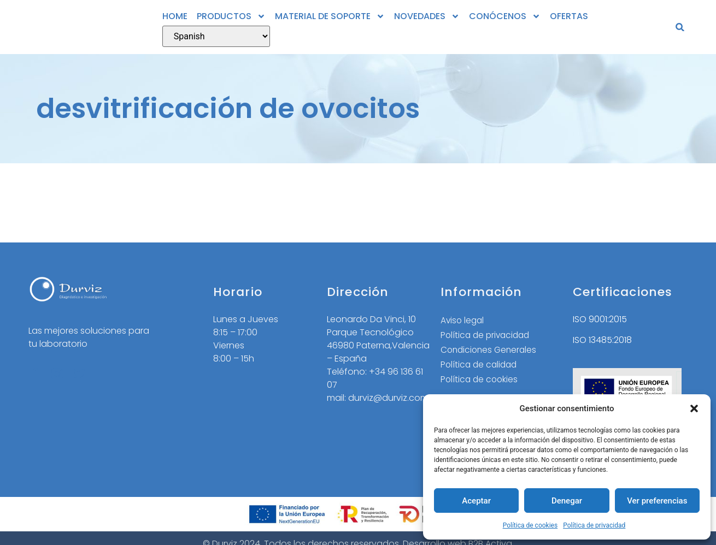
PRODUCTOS (231, 16)
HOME (174, 16)
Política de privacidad (594, 525)
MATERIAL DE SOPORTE (330, 16)
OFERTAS (569, 16)
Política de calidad (480, 366)
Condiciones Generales (491, 351)
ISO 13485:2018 (602, 340)
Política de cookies (530, 525)
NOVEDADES (427, 16)
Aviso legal (463, 320)
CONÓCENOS (505, 16)
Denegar (566, 501)
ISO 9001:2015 (600, 319)
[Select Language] (216, 36)
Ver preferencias (657, 501)
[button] (694, 408)
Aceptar (476, 501)
